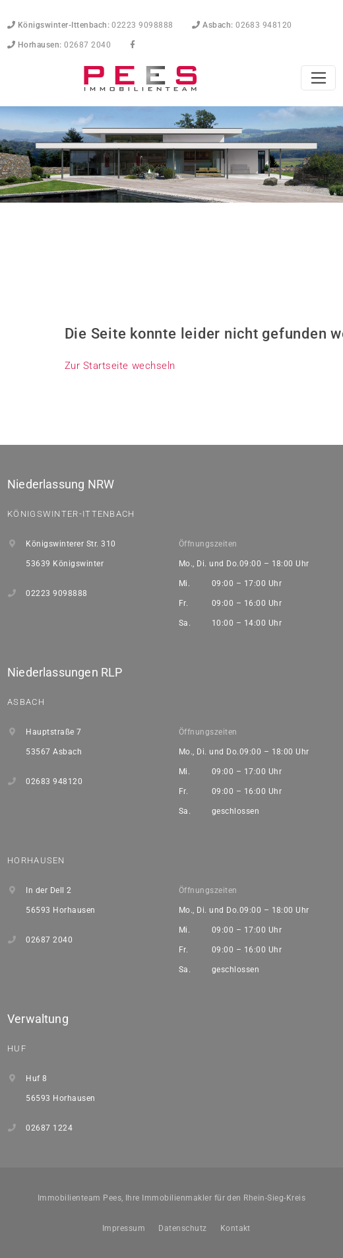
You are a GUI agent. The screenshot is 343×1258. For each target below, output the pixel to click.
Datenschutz (182, 1228)
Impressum (123, 1228)
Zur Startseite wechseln (120, 366)
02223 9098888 (90, 25)
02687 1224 (49, 1128)
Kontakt (235, 1228)
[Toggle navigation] (318, 77)
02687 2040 (59, 45)
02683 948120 (242, 25)
